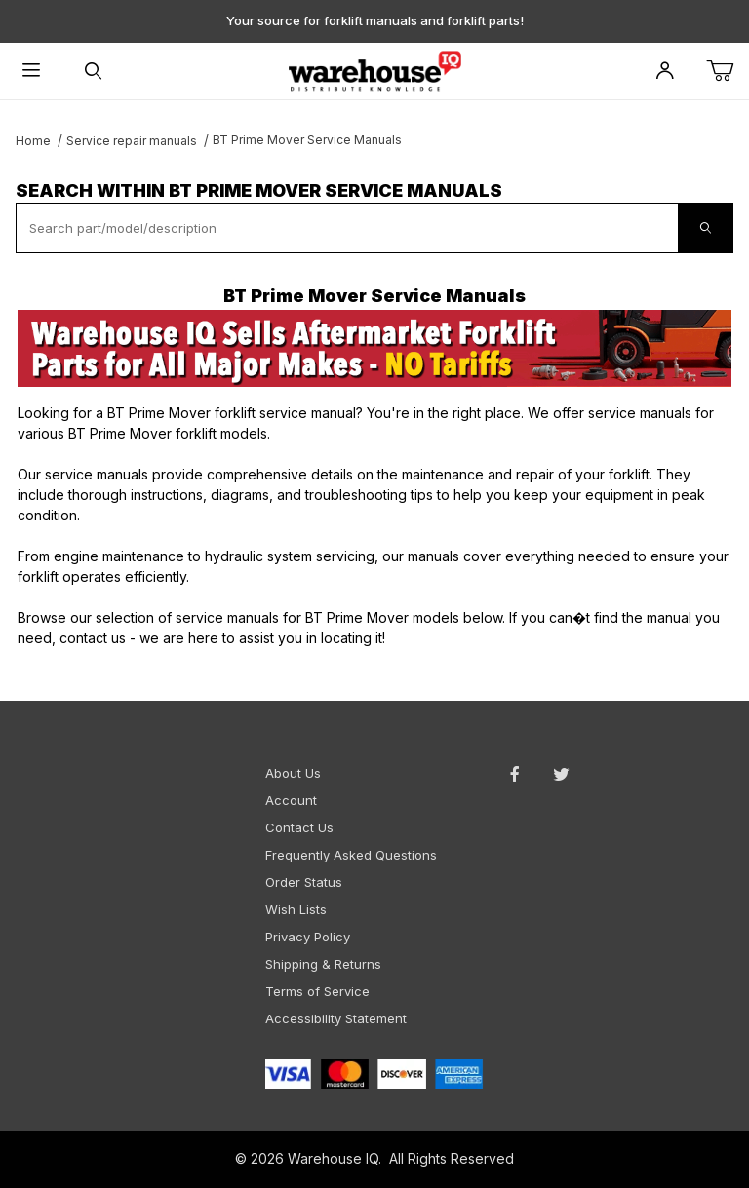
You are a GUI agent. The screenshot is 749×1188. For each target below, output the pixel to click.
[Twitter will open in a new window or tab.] (561, 773)
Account (291, 800)
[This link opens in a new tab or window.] (374, 348)
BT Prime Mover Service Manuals (307, 140)
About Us (293, 773)
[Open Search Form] (93, 71)
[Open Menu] (31, 71)
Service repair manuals (131, 141)
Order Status (303, 882)
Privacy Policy (307, 936)
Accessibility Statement (336, 1018)
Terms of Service (317, 991)
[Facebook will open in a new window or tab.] (515, 773)
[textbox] (347, 228)
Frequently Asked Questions (351, 854)
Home (33, 141)
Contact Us (299, 827)
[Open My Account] (665, 71)
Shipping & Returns (323, 964)
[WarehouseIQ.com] (374, 69)
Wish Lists (296, 909)
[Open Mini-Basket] (727, 71)
